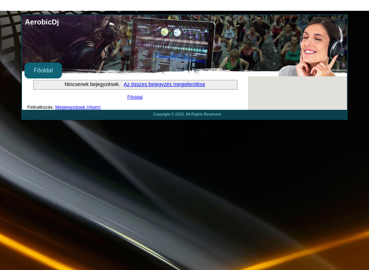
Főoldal (43, 70)
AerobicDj (42, 22)
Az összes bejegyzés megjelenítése (164, 84)
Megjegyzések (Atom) (78, 107)
